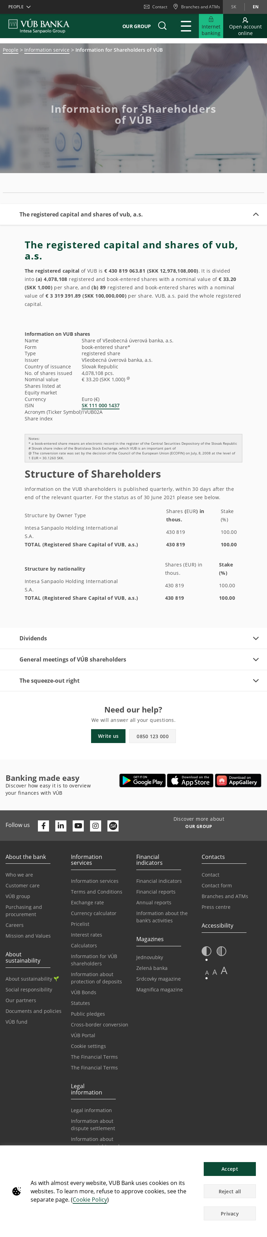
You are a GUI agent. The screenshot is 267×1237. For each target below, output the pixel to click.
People (10, 49)
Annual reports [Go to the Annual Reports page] (153, 902)
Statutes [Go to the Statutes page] (80, 1003)
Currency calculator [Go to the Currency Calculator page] (93, 913)
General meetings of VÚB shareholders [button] (72, 659)
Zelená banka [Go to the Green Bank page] (152, 968)
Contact (155, 7)
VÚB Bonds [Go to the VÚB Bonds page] (83, 992)
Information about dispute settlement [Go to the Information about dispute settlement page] (93, 1125)
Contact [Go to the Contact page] (210, 874)
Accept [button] (229, 1169)
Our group (136, 26)
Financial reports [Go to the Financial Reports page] (156, 891)
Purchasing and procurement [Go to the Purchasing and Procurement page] (24, 911)
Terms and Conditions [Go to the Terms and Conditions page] (96, 891)
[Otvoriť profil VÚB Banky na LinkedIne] (60, 825)
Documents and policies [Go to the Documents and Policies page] (34, 1011)
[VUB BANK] (39, 26)
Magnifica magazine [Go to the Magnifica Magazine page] (159, 989)
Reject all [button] (230, 1191)
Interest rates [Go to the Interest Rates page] (86, 934)
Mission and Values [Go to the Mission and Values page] (28, 935)
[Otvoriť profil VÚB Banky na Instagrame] (95, 825)
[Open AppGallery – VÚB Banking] (238, 780)
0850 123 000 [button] (153, 736)
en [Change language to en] (256, 7)
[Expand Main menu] (186, 26)
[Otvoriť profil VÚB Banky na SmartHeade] (113, 825)
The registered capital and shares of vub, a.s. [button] (81, 214)
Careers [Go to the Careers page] (15, 925)
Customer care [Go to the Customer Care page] (23, 885)
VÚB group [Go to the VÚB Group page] (18, 896)
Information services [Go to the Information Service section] (95, 881)
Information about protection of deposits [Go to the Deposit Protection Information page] (96, 978)
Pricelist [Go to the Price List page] (80, 924)
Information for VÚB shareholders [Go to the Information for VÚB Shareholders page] (94, 960)
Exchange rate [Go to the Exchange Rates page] (87, 902)
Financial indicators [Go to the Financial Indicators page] (159, 881)
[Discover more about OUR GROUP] (198, 827)
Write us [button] (108, 736)
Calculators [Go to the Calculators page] (84, 945)
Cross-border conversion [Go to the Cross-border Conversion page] (99, 1024)
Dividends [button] (33, 638)
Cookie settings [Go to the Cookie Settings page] (88, 1046)
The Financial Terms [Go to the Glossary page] (94, 1067)
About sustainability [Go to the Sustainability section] (32, 978)
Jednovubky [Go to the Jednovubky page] (149, 957)
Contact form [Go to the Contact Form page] (217, 885)
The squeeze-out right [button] (49, 680)
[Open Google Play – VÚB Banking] (142, 780)
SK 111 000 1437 (101, 405)
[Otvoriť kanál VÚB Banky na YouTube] (78, 825)
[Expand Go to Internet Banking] (211, 26)
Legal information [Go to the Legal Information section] (91, 1110)
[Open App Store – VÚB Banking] (190, 780)
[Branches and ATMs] (196, 7)
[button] (162, 26)
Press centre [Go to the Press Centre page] (216, 907)
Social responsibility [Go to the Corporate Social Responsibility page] (29, 989)
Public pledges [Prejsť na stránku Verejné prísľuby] (88, 1013)
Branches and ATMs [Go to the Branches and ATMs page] (225, 896)
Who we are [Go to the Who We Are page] (19, 874)
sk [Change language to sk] (233, 7)
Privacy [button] (230, 1213)
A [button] (207, 972)
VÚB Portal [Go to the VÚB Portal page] (83, 1035)
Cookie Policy (90, 1199)
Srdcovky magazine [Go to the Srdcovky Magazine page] (158, 978)
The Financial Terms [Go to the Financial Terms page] (94, 1056)
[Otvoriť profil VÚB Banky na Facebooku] (43, 825)
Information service (47, 49)
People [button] (16, 7)
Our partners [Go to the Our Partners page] (21, 1000)
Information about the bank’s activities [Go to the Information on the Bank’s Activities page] (162, 917)
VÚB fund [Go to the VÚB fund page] (16, 1021)
